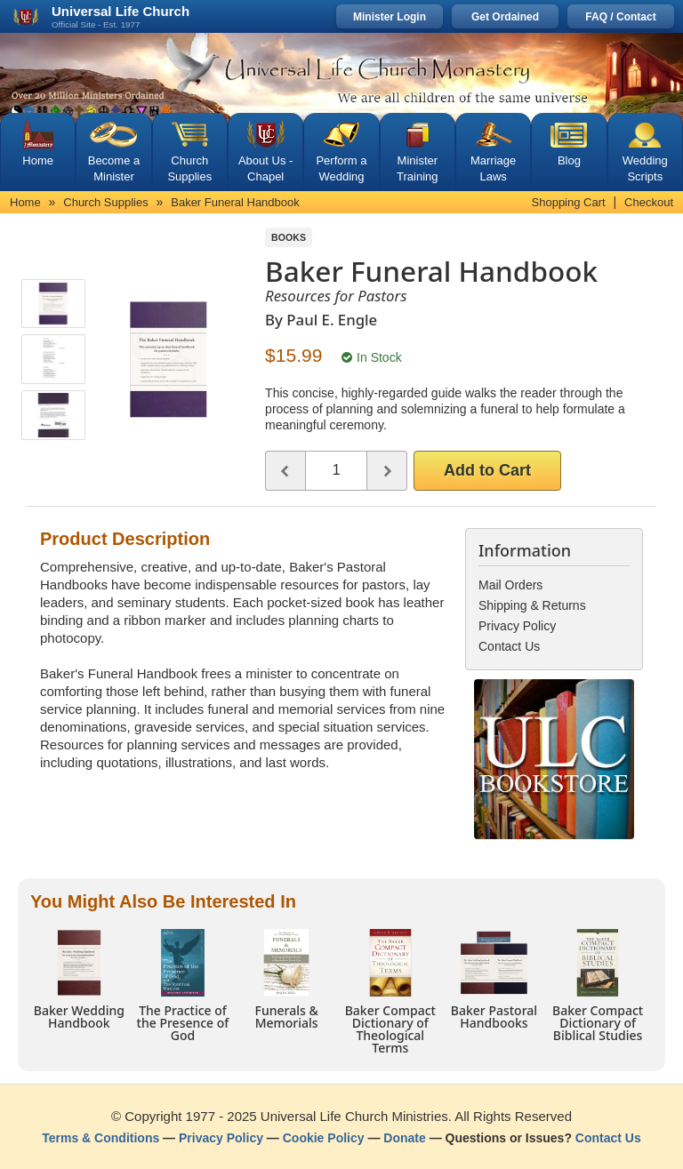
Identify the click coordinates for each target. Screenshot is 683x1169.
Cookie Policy (324, 1138)
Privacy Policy (221, 1138)
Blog (569, 160)
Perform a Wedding (341, 168)
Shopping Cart (569, 202)
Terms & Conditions (100, 1138)
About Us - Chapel (265, 168)
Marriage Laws (493, 168)
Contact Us (608, 1138)
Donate (404, 1138)
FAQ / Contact (620, 17)
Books (288, 237)
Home (37, 160)
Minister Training (417, 168)
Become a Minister (114, 168)
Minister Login (389, 17)
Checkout (648, 202)
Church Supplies (189, 168)
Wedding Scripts (645, 168)
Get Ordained (505, 17)
